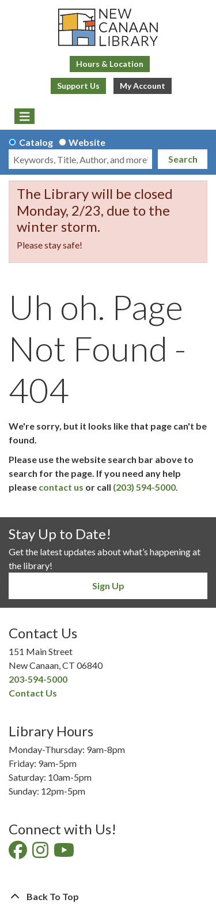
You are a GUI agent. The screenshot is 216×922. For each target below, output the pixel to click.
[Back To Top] (108, 896)
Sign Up (108, 585)
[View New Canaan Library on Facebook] (19, 853)
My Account (142, 86)
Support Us (78, 86)
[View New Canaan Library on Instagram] (41, 853)
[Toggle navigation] (24, 116)
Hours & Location (109, 64)
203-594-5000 (38, 678)
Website (87, 142)
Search (183, 158)
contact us (61, 486)
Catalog (36, 142)
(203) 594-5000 (144, 486)
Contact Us (33, 692)
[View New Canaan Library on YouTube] (65, 853)
